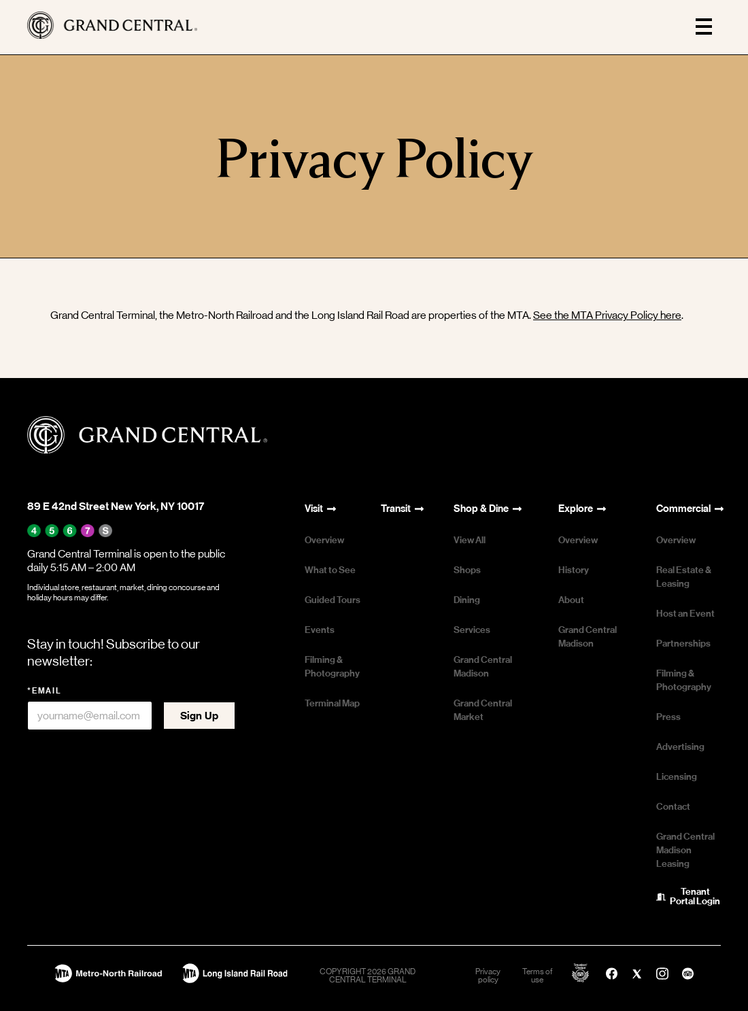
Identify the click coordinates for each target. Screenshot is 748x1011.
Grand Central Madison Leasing (685, 850)
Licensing (676, 777)
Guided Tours (332, 600)
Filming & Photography (332, 666)
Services (472, 630)
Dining (467, 600)
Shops (467, 570)
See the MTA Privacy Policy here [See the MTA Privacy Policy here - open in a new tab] (607, 315)
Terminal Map (332, 703)
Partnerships (683, 643)
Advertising (680, 747)
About (571, 600)
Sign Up (199, 715)
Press (668, 717)
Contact (673, 806)
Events (320, 630)
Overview (324, 540)
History (573, 570)
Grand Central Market (483, 710)
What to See (330, 570)
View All (470, 540)
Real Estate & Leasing (683, 576)
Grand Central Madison (483, 666)
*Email (44, 691)
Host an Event (685, 613)
